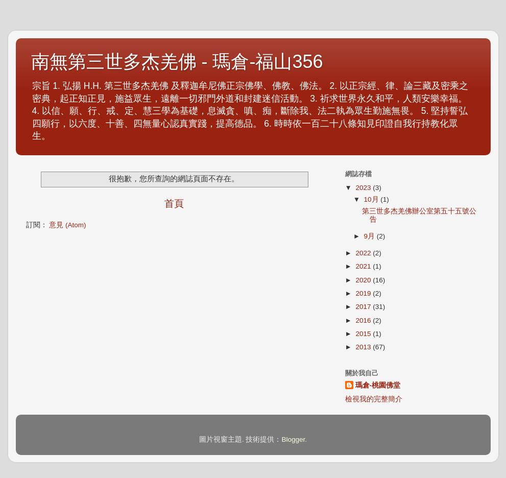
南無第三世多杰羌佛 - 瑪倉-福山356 (177, 61)
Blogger (293, 439)
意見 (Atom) (67, 225)
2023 (364, 188)
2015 (364, 334)
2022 (364, 253)
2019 (364, 293)
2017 (364, 306)
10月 (372, 199)
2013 (364, 347)
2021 (364, 266)
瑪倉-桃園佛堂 (378, 385)
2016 (364, 320)
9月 (370, 236)
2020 (364, 280)
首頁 (174, 203)
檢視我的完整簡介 (373, 399)
